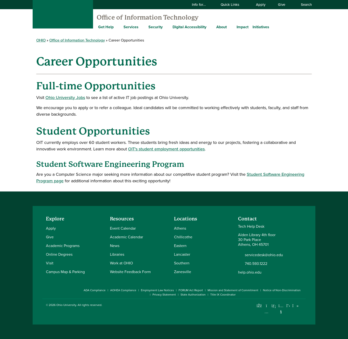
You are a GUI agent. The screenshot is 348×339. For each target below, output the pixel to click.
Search (304, 4)
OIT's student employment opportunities (166, 149)
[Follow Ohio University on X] (288, 306)
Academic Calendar (126, 237)
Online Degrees (59, 254)
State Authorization (193, 294)
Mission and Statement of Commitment (233, 290)
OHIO (41, 40)
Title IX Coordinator (223, 294)
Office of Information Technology (148, 17)
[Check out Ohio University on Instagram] (266, 312)
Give (281, 4)
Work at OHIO (121, 263)
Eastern (180, 245)
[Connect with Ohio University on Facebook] (259, 306)
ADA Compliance (95, 290)
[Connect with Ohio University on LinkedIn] (274, 306)
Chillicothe (183, 237)
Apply (260, 4)
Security (155, 27)
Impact (242, 27)
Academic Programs (63, 245)
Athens (180, 228)
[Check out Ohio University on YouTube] (281, 309)
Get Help (106, 27)
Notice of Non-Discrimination (282, 290)
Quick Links (233, 4)
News (114, 245)
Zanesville (182, 272)
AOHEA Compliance (123, 290)
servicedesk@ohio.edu (264, 255)
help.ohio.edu (249, 272)
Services (130, 27)
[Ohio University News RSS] (303, 306)
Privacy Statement (164, 294)
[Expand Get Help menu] (117, 26)
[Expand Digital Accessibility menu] (210, 26)
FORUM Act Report (191, 290)
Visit (49, 263)
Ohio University (66, 305)
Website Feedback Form (130, 272)
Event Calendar (123, 228)
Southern (181, 263)
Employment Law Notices (157, 290)
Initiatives (261, 27)
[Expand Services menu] (142, 26)
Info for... (202, 4)
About (221, 27)
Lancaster (182, 254)
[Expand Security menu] (166, 26)
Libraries (117, 254)
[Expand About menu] (230, 26)
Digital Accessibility (189, 27)
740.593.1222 (256, 263)
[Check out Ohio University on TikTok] (295, 306)
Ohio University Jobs (65, 97)
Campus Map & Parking (65, 272)
